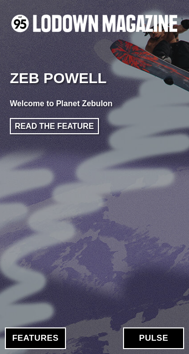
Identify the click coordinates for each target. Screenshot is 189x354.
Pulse (153, 338)
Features (35, 338)
